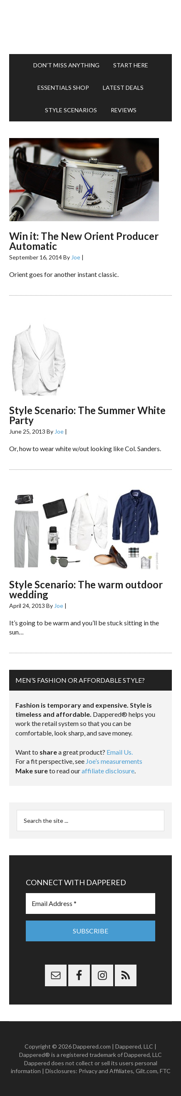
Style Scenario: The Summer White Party (87, 415)
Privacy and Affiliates (106, 1070)
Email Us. (120, 752)
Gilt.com (146, 1070)
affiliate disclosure (108, 771)
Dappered (90, 27)
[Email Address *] (91, 903)
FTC (165, 1070)
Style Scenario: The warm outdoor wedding (86, 589)
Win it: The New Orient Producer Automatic (84, 241)
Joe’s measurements (114, 761)
